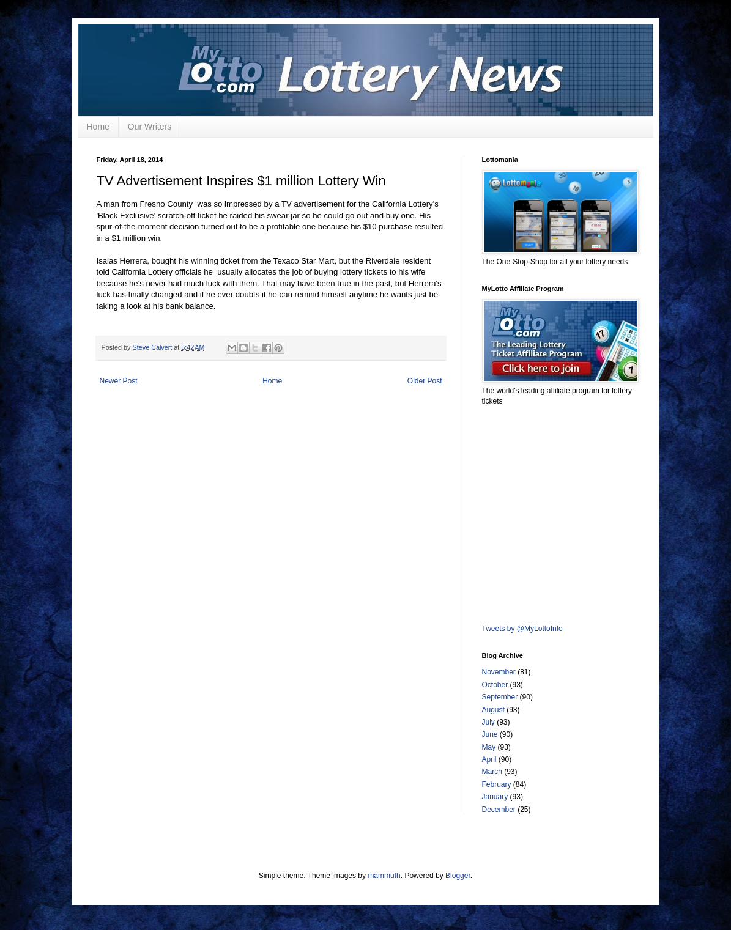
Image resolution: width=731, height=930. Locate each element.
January (495, 796)
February (496, 784)
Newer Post (119, 381)
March (492, 771)
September (500, 697)
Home (98, 126)
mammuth (384, 875)
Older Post (424, 381)
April (489, 759)
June (490, 734)
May (489, 747)
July (488, 722)
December (499, 809)
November (499, 672)
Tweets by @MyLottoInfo (522, 628)
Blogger (457, 875)
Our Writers (149, 126)
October (495, 685)
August (493, 710)
